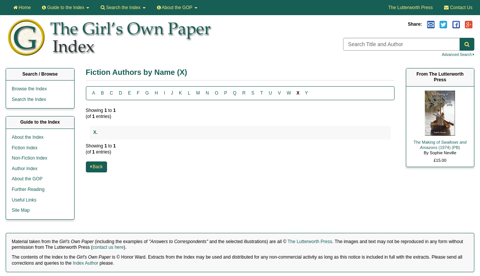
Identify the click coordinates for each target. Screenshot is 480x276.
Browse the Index (29, 88)
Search (123, 7)
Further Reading (28, 189)
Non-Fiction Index (29, 158)
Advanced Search (458, 55)
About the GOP (177, 7)
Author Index (24, 168)
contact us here (108, 247)
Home (22, 7)
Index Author (85, 263)
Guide (65, 7)
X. (95, 132)
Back (96, 166)
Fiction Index (24, 147)
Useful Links (24, 200)
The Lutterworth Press (410, 7)
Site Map (21, 210)
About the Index (27, 137)
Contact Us (458, 7)
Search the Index (29, 99)
